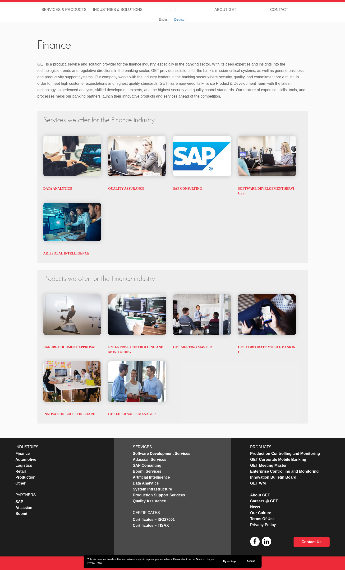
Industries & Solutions (118, 9)
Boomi (21, 514)
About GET (225, 9)
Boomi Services (147, 471)
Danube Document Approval (70, 347)
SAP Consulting (187, 188)
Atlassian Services (149, 459)
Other (20, 483)
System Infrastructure (152, 489)
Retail (20, 471)
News (255, 507)
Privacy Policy (94, 562)
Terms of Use (203, 559)
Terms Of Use (262, 519)
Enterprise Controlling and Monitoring (284, 471)
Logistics (23, 465)
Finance (22, 454)
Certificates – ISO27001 (154, 520)
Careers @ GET (264, 501)
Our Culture (260, 513)
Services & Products (64, 9)
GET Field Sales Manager (132, 414)
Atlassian (23, 508)
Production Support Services (159, 495)
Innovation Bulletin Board (69, 414)
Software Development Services (161, 454)
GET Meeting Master (192, 347)
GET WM (258, 483)
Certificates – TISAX (151, 525)
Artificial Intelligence (66, 253)
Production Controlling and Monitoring (285, 454)
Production (25, 477)
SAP (19, 502)
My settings (229, 561)
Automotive (25, 459)
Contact (279, 9)
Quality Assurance (126, 188)
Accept (251, 561)
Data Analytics (57, 188)
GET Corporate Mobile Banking (278, 459)
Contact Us (312, 542)
